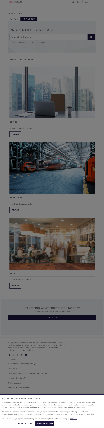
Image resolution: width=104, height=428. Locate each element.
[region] (52, 411)
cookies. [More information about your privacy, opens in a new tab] (73, 419)
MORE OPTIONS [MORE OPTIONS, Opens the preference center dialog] (25, 423)
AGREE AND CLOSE (45, 423)
